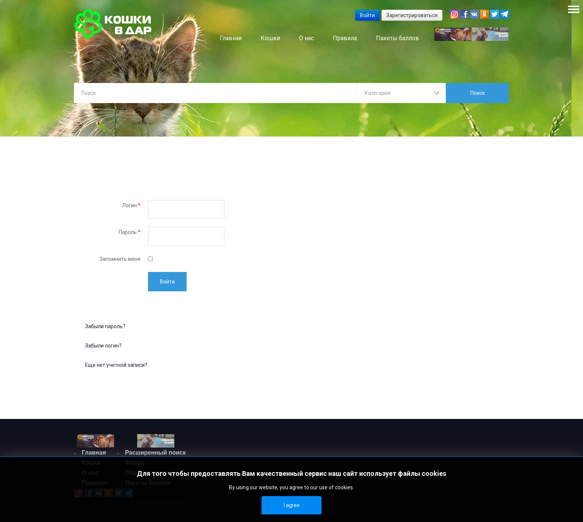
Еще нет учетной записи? (116, 365)
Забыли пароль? (105, 326)
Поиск (477, 93)
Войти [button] (367, 15)
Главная (94, 452)
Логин (131, 205)
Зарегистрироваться (412, 15)
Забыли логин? (103, 346)
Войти (167, 282)
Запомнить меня (120, 259)
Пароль (130, 232)
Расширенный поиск (155, 452)
